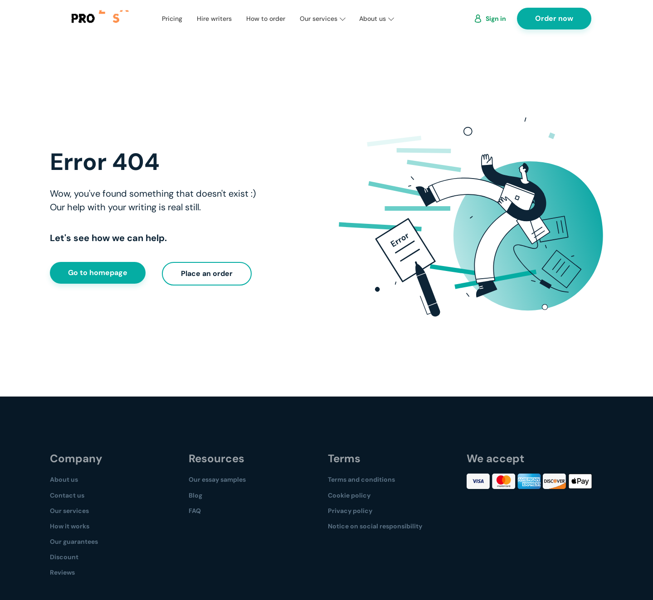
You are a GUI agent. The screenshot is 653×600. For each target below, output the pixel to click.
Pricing (172, 19)
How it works (69, 526)
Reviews (62, 572)
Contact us (67, 495)
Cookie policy (349, 495)
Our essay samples (217, 479)
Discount (64, 557)
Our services (318, 19)
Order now (554, 18)
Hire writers (214, 19)
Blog (195, 495)
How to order (265, 19)
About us (372, 19)
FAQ (195, 511)
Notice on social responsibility (375, 526)
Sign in (496, 19)
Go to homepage (97, 272)
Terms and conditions (361, 479)
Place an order (207, 273)
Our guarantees (74, 541)
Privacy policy (350, 511)
